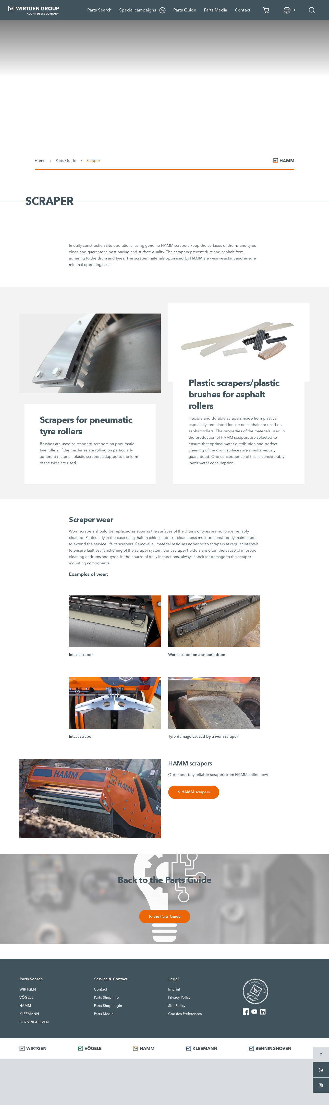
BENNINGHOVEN (34, 1022)
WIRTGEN (27, 989)
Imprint (174, 989)
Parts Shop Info (106, 997)
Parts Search (99, 10)
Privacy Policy (179, 997)
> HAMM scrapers (194, 792)
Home (40, 160)
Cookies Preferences (185, 1014)
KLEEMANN (29, 1014)
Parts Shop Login (108, 1006)
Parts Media (215, 10)
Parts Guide (184, 10)
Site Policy (176, 1006)
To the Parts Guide (164, 916)
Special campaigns (142, 10)
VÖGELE (26, 997)
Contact (242, 10)
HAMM (25, 1006)
